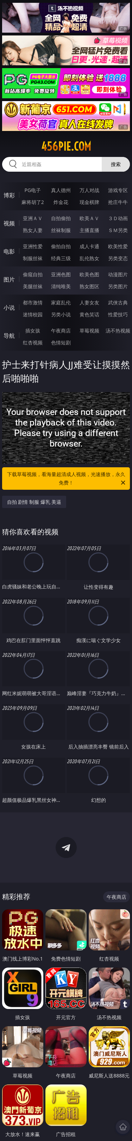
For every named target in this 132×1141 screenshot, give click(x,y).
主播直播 (89, 230)
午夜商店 (61, 330)
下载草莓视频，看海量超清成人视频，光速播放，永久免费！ (67, 479)
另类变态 (118, 258)
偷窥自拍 (33, 274)
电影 (9, 251)
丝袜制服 (61, 230)
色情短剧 (61, 342)
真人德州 (61, 190)
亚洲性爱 (33, 246)
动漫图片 (118, 274)
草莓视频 (89, 330)
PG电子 (32, 190)
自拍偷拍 (61, 218)
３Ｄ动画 (118, 218)
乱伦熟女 (89, 258)
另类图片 (118, 286)
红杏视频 (33, 342)
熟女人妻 (33, 230)
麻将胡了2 (32, 202)
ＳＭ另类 (118, 230)
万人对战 (89, 190)
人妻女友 (89, 302)
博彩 (9, 195)
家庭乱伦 (61, 302)
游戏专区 (118, 190)
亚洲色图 (61, 274)
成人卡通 (89, 246)
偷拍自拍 (61, 246)
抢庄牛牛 (118, 202)
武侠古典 (118, 302)
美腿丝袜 (33, 286)
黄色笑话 (89, 314)
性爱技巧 (118, 314)
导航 (9, 335)
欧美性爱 (118, 246)
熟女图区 (89, 286)
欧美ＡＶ (89, 218)
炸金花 (61, 202)
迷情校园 (33, 314)
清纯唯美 (61, 286)
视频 (9, 223)
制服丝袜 (33, 258)
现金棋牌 (89, 202)
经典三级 (61, 258)
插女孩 (32, 330)
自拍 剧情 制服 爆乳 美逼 (34, 502)
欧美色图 (89, 274)
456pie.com (66, 146)
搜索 (116, 164)
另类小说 (61, 314)
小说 (9, 307)
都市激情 (33, 302)
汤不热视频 (118, 330)
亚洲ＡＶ (33, 218)
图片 (9, 279)
